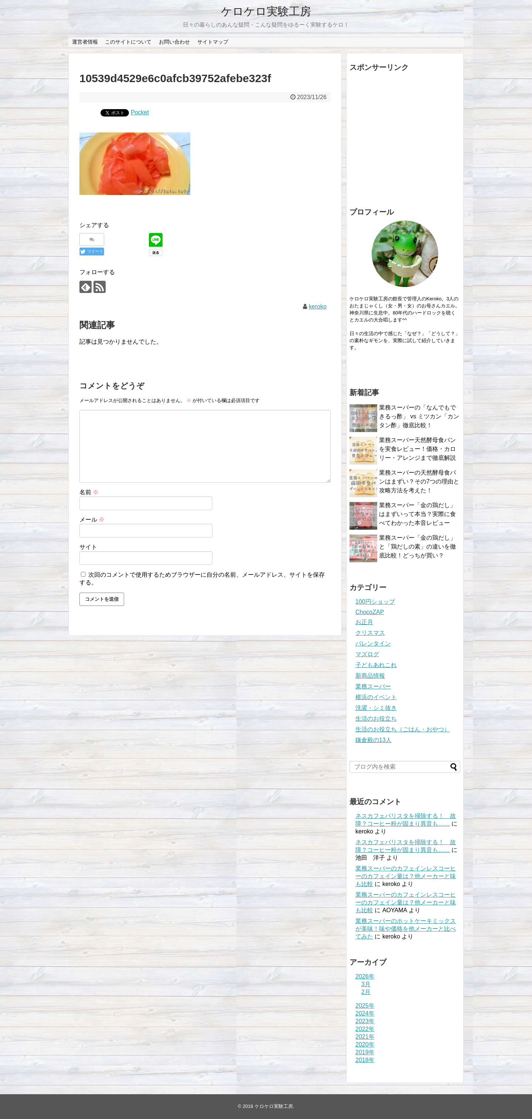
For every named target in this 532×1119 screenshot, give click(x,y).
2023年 (365, 1021)
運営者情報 (85, 42)
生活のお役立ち (376, 718)
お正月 (364, 622)
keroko (318, 306)
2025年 (365, 1005)
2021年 (365, 1037)
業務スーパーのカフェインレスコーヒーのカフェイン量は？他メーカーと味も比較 (405, 876)
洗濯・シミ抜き (376, 708)
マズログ (367, 654)
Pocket (140, 112)
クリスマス (370, 633)
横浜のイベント (376, 697)
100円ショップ (375, 602)
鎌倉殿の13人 (373, 740)
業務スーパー (373, 686)
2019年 (365, 1052)
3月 (366, 984)
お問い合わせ (174, 42)
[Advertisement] (404, 137)
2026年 (365, 976)
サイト (88, 547)
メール (92, 519)
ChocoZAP (369, 612)
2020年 (365, 1044)
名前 (89, 492)
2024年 (365, 1013)
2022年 (365, 1029)
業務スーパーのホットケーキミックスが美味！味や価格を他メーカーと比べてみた (405, 929)
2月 (366, 992)
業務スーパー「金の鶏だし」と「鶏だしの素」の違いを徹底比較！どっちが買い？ (417, 547)
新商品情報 (370, 676)
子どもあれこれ (376, 665)
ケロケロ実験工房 (266, 11)
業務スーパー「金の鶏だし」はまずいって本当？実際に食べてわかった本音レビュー (417, 514)
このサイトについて (128, 42)
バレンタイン (373, 643)
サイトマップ (212, 42)
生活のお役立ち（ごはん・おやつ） (402, 729)
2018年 (365, 1060)
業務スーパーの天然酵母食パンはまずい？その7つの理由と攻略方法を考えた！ (419, 481)
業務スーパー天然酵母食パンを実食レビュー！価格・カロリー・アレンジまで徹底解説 (417, 449)
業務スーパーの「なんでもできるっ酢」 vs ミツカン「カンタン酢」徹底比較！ (419, 416)
